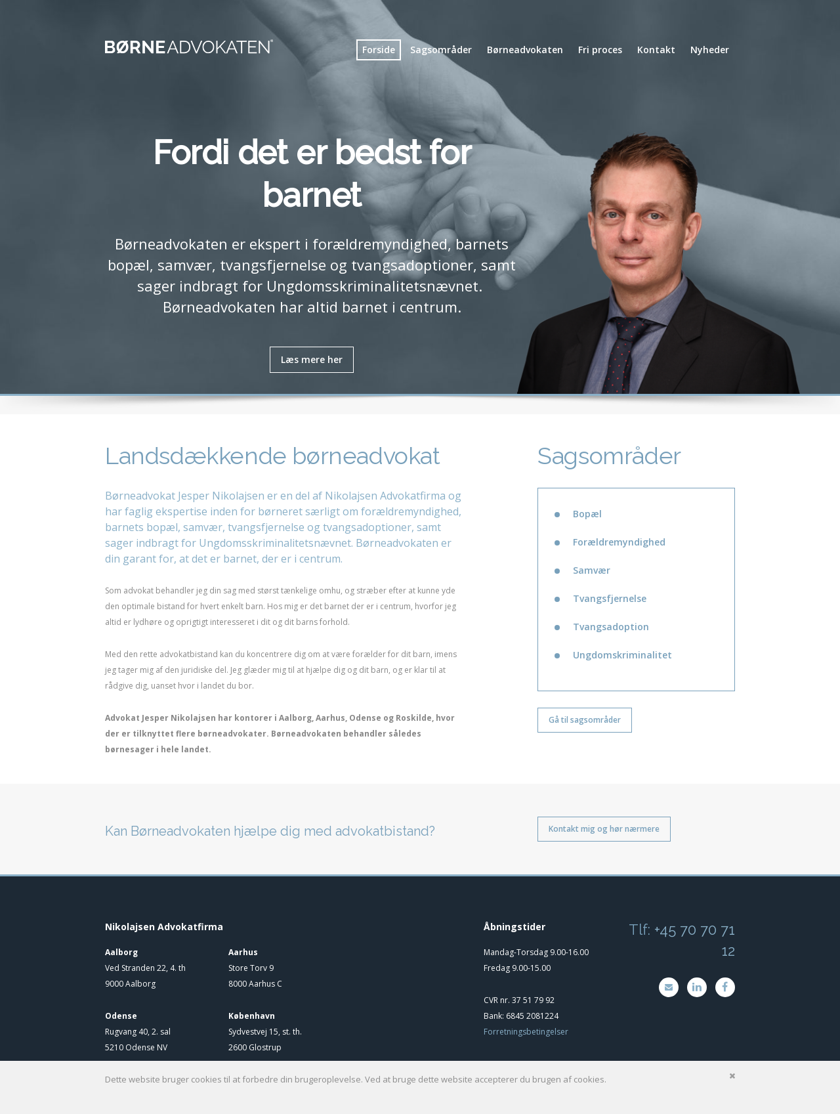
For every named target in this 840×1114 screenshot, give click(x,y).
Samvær (591, 570)
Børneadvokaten (525, 49)
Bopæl (587, 513)
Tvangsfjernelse (609, 598)
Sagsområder (441, 49)
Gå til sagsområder (585, 719)
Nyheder (709, 49)
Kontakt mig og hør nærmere (604, 828)
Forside (378, 49)
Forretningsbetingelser (526, 1031)
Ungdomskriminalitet (622, 655)
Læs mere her (312, 359)
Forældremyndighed (619, 542)
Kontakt (656, 49)
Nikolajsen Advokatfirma (385, 495)
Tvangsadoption (611, 626)
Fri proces (600, 49)
